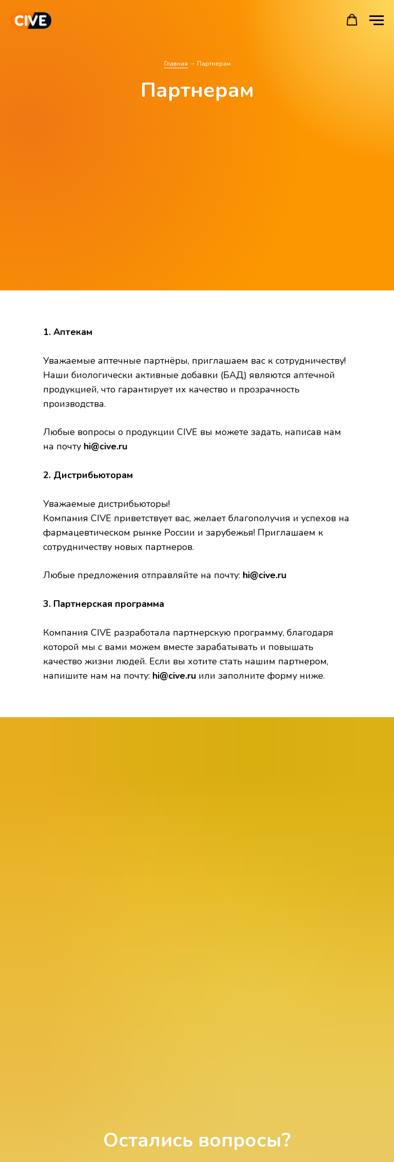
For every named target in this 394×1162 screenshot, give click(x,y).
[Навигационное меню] (376, 20)
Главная (176, 64)
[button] (352, 20)
